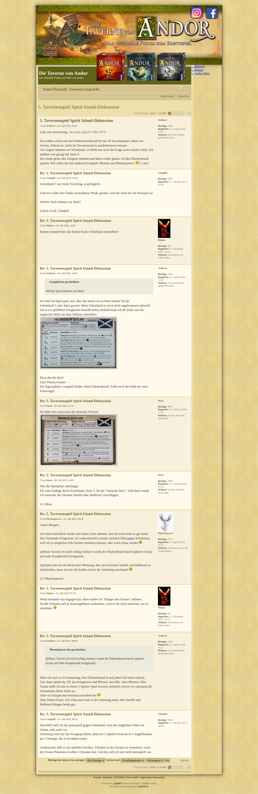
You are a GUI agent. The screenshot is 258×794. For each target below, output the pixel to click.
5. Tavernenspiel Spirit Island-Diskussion (78, 107)
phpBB (117, 783)
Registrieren (167, 96)
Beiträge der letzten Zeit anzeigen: (76, 760)
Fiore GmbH (132, 777)
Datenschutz (158, 777)
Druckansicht (181, 88)
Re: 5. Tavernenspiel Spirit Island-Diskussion (75, 173)
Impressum (146, 777)
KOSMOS (119, 777)
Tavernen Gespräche (84, 89)
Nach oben (188, 167)
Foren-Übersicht (55, 89)
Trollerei (50, 125)
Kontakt (97, 777)
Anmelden (183, 96)
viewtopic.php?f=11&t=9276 (87, 132)
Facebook (108, 777)
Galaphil (50, 178)
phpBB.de (143, 786)
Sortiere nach (125, 760)
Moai (49, 405)
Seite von (158, 113)
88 (189, 113)
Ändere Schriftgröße (186, 88)
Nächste (184, 760)
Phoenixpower (53, 518)
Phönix (50, 225)
